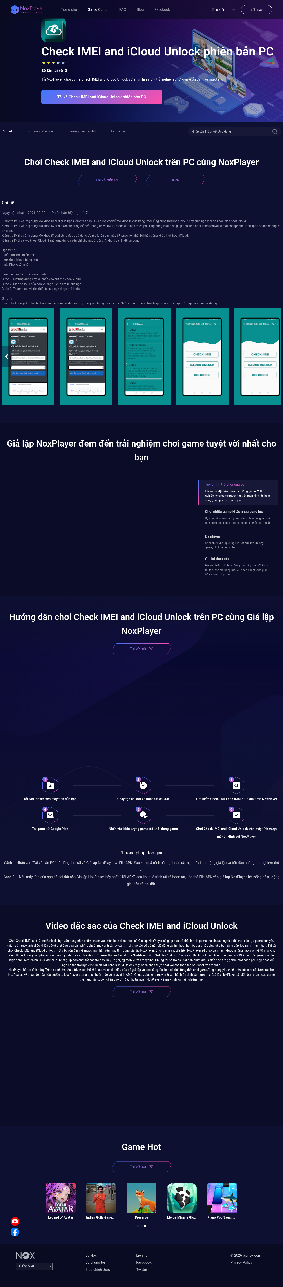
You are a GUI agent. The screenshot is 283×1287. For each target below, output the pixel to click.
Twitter (141, 1269)
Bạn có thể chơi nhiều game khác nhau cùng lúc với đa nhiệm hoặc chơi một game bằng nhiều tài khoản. (238, 520)
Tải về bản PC (107, 180)
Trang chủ (69, 9)
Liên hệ (141, 1255)
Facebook (162, 9)
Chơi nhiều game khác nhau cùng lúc (234, 511)
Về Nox (91, 1255)
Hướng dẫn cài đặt (82, 131)
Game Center (98, 9)
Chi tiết (7, 131)
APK (175, 180)
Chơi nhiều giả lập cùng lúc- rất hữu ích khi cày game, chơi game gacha (234, 545)
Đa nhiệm (212, 536)
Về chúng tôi (95, 1262)
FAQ (122, 9)
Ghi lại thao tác (217, 559)
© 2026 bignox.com (245, 1255)
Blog (140, 9)
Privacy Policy (241, 1262)
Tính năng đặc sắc (40, 131)
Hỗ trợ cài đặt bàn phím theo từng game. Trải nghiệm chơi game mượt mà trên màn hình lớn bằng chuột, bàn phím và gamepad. (238, 496)
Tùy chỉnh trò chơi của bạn (225, 484)
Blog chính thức (97, 1269)
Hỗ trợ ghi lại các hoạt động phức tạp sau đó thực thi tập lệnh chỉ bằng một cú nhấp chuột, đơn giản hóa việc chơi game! (236, 570)
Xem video (118, 131)
